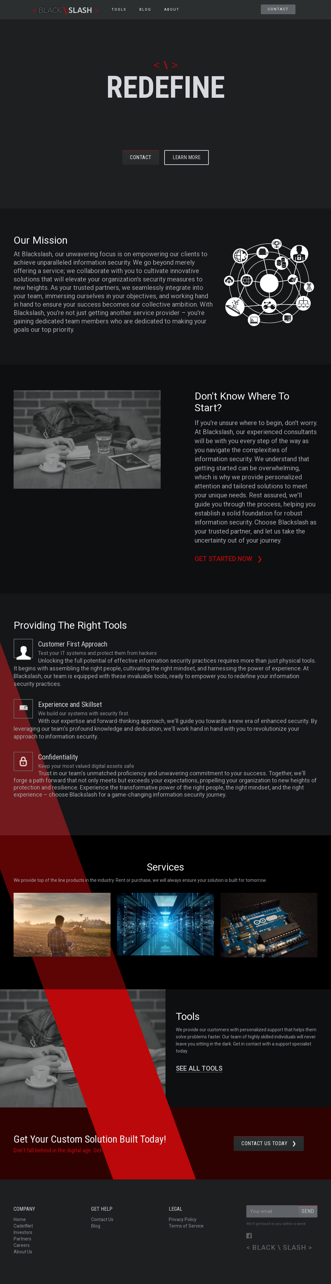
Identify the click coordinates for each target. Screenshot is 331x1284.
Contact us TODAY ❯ (268, 1143)
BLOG (145, 9)
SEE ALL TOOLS (199, 1068)
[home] (65, 9)
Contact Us (102, 1219)
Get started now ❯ (229, 558)
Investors (23, 1232)
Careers (22, 1245)
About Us (23, 1251)
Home (20, 1219)
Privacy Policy (183, 1219)
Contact (278, 9)
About (171, 9)
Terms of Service (186, 1225)
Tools (119, 9)
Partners (22, 1238)
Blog (95, 1225)
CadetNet (23, 1225)
